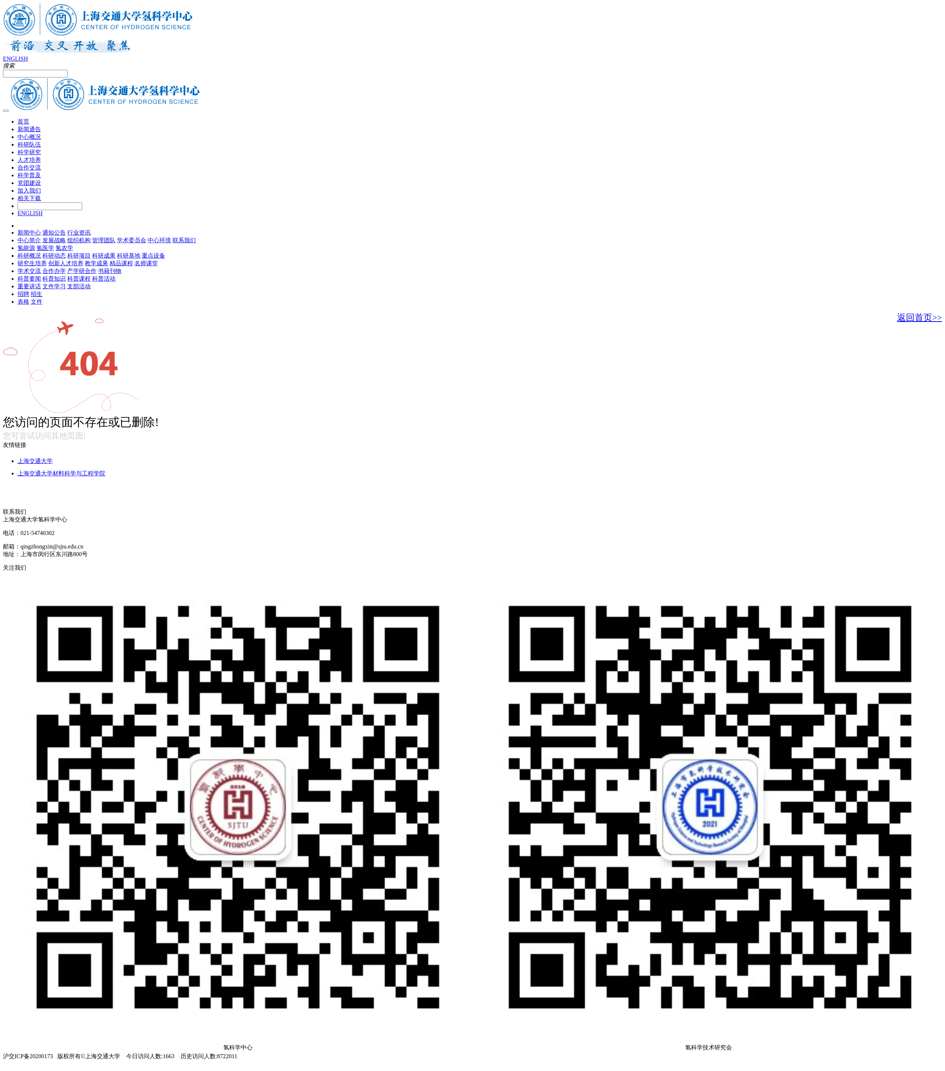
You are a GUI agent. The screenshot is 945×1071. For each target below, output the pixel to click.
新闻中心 (29, 232)
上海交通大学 (35, 461)
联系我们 (184, 240)
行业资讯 (79, 232)
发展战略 (54, 240)
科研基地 (128, 255)
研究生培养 (32, 263)
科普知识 (54, 279)
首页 (23, 121)
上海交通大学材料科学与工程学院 (61, 473)
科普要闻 (29, 279)
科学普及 (29, 175)
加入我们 (29, 190)
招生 (36, 294)
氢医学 (45, 248)
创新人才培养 (65, 263)
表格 (23, 302)
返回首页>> (919, 317)
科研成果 (103, 255)
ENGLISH (15, 59)
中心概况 (29, 137)
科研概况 (29, 255)
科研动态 (54, 255)
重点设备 (153, 255)
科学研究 (29, 152)
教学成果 (96, 263)
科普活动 (103, 279)
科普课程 (79, 279)
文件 (36, 302)
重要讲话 (29, 286)
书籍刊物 (109, 271)
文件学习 (54, 286)
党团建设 (29, 183)
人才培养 (29, 160)
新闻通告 (29, 129)
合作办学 (54, 271)
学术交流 (29, 271)
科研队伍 (29, 144)
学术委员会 (131, 240)
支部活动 (79, 286)
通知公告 (54, 232)
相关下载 (29, 198)
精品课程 (121, 263)
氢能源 (26, 248)
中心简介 (29, 240)
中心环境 (159, 240)
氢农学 (64, 248)
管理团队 (103, 240)
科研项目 (79, 255)
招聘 (23, 294)
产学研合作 (81, 271)
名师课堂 (146, 263)
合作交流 (29, 167)
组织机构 (79, 240)
